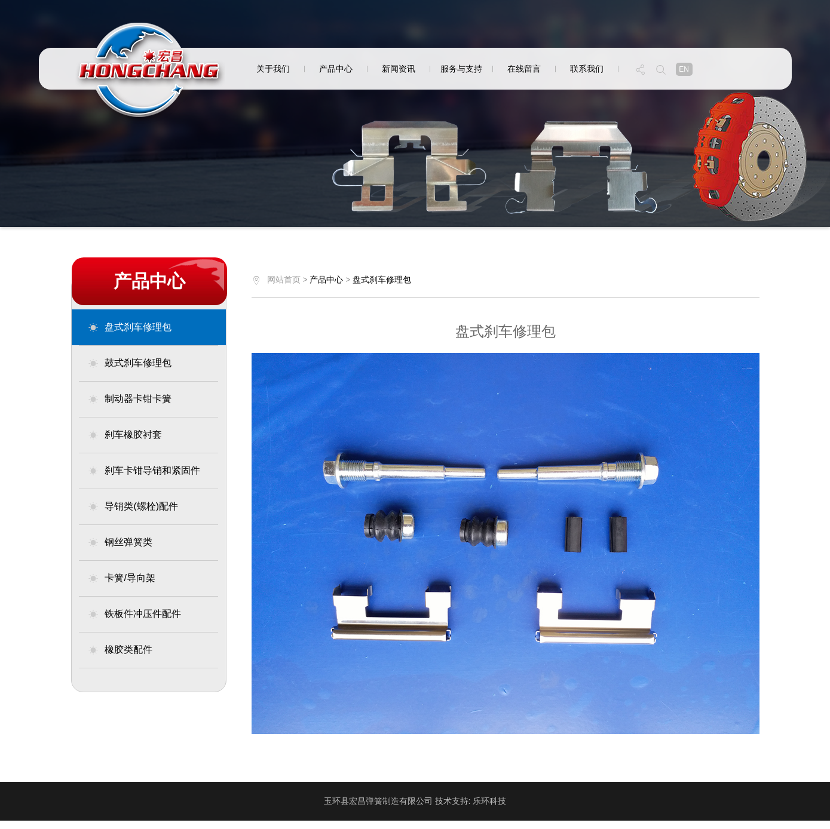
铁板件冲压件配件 (134, 614)
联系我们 (587, 68)
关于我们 (273, 68)
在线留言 (524, 68)
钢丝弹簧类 (120, 542)
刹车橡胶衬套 (125, 435)
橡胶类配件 (120, 650)
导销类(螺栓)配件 (133, 506)
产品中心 (336, 68)
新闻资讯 (398, 68)
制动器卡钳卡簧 (129, 399)
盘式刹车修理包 (129, 327)
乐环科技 (489, 801)
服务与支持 (461, 68)
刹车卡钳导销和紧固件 (144, 471)
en (684, 69)
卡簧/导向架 (121, 578)
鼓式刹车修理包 (129, 363)
